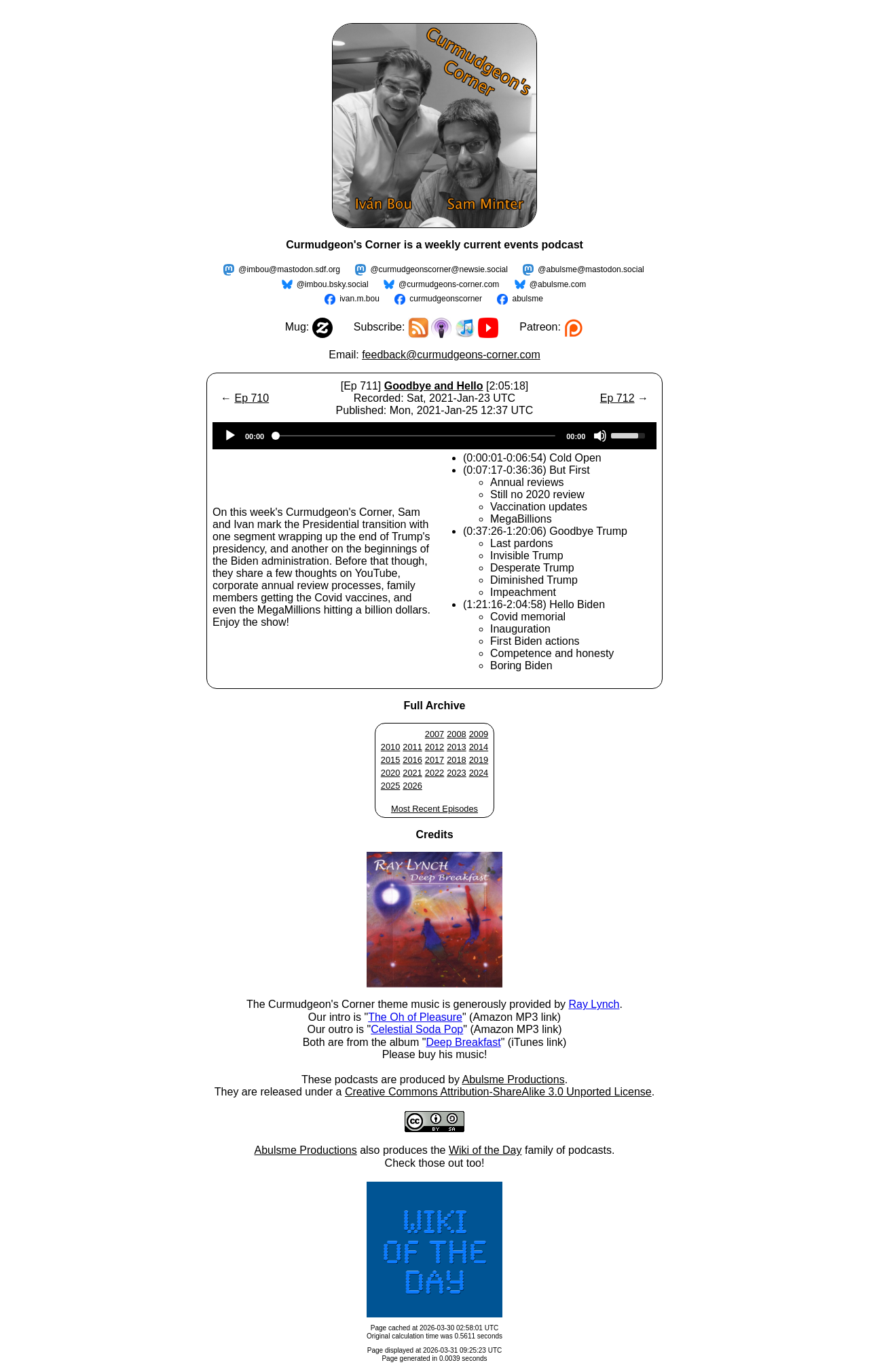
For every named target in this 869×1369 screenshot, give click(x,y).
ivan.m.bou (359, 298)
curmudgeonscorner (445, 298)
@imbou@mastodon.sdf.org (289, 269)
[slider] (415, 435)
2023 (456, 773)
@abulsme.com (558, 284)
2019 (478, 760)
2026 (412, 786)
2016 (412, 760)
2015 (390, 760)
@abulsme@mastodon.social (591, 269)
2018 (456, 760)
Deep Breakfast (463, 1042)
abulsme (527, 298)
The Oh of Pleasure (415, 1017)
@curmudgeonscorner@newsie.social (438, 269)
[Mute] (600, 436)
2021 (412, 773)
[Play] (230, 436)
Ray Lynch (593, 1004)
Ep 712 (617, 398)
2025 (390, 786)
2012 (434, 747)
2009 (478, 734)
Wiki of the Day (485, 1150)
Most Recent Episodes (434, 809)
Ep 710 (251, 398)
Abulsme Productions (513, 1079)
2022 (434, 773)
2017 (434, 760)
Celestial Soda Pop (417, 1029)
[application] (434, 435)
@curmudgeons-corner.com (449, 284)
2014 (478, 747)
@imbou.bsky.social (333, 284)
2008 (456, 734)
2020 (390, 773)
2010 (390, 747)
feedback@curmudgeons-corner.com (451, 354)
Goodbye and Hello (433, 386)
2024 (478, 773)
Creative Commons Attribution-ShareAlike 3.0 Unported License (498, 1092)
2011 (412, 747)
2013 (456, 747)
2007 (434, 734)
